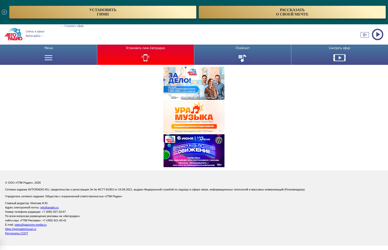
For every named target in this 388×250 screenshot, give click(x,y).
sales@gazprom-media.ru (30, 224)
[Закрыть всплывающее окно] (4, 12)
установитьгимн (103, 12)
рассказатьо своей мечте (292, 12)
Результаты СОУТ (16, 233)
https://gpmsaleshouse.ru (20, 228)
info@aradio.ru (49, 207)
